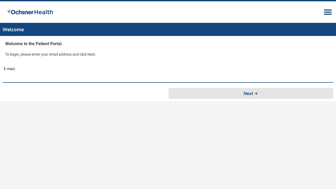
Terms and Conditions (175, 185)
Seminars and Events (49, 36)
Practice (88, 36)
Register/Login (292, 19)
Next (194, 121)
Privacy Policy (205, 185)
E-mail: (122, 97)
